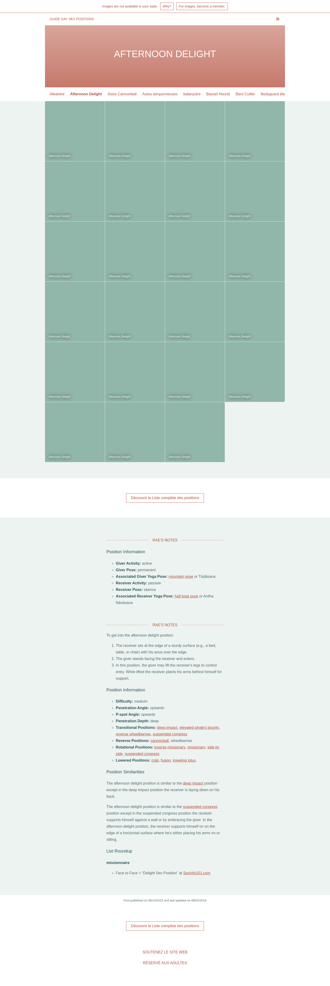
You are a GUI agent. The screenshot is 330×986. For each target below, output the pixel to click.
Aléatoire (57, 94)
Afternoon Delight (86, 94)
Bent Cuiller (245, 94)
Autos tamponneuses (159, 94)
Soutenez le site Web (165, 952)
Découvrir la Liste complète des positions (165, 498)
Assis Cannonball (122, 94)
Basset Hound (218, 94)
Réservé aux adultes (165, 963)
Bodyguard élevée (276, 94)
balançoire (192, 94)
